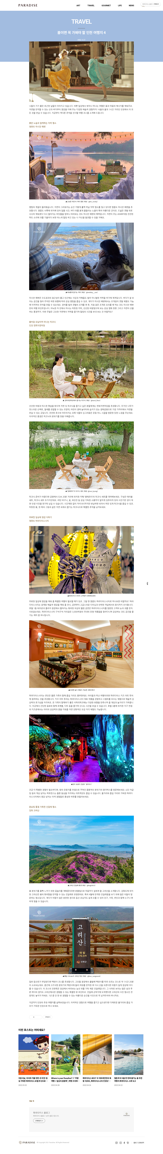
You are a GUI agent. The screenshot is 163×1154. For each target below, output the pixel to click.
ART (78, 5)
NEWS (131, 5)
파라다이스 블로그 (41, 1112)
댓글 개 (31, 1101)
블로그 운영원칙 (139, 1142)
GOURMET (106, 5)
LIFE (120, 5)
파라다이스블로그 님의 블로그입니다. (46, 1116)
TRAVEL (90, 5)
